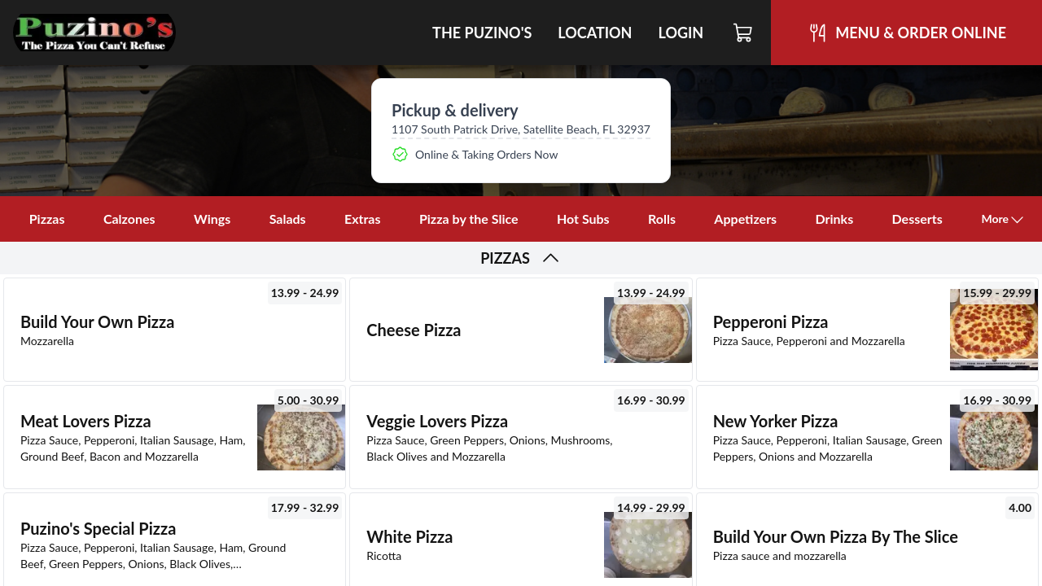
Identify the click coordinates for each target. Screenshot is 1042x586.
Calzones (129, 218)
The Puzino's (482, 33)
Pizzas (47, 218)
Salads (287, 218)
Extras (362, 218)
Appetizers (745, 218)
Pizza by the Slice (469, 218)
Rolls (662, 218)
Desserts (917, 218)
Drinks (835, 218)
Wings (212, 218)
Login (680, 33)
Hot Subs (583, 218)
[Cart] (743, 32)
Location (595, 33)
